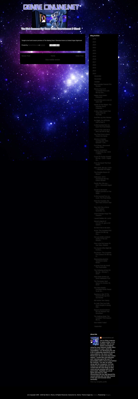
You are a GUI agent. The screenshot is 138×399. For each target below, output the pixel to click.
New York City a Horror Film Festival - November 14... (101, 209)
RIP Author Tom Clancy (101, 300)
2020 (94, 53)
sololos (95, 395)
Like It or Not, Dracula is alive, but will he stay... (102, 130)
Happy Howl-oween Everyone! (100, 96)
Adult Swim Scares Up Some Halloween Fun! (102, 277)
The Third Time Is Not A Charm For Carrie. (101, 135)
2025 (94, 39)
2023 (94, 45)
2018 (94, 59)
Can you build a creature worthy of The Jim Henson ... (102, 238)
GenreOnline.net (108, 338)
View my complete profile (98, 382)
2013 (94, 73)
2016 (94, 65)
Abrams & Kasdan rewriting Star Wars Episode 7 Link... (101, 140)
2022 (94, 47)
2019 (94, 56)
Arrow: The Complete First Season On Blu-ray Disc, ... (102, 232)
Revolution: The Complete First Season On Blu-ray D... (102, 254)
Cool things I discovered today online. (102, 146)
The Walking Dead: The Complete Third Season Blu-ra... (102, 318)
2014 (94, 71)
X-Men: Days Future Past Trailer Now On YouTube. (102, 113)
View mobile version (52, 60)
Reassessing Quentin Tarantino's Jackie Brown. (101, 261)
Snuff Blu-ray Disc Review (102, 117)
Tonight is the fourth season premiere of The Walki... (102, 191)
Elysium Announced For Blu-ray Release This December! (102, 311)
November (98, 79)
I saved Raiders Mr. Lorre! (102, 218)
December (98, 76)
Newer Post (26, 56)
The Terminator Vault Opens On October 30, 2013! (102, 283)
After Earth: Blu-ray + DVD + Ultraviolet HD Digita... (102, 168)
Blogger (108, 395)
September (98, 326)
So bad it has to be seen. (102, 228)
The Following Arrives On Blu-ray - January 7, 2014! (102, 272)
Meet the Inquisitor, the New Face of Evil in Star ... (102, 202)
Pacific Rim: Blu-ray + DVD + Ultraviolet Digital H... (103, 185)
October (97, 82)
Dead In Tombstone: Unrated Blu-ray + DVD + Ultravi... (102, 152)
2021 (94, 50)
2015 (94, 68)
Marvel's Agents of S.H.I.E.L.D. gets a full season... (102, 223)
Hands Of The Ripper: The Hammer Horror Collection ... (102, 106)
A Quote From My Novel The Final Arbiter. (102, 266)
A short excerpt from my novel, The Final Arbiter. (102, 197)
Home (53, 56)
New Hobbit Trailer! (100, 322)
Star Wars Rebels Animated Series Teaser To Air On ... (102, 289)
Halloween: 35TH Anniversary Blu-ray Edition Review (101, 178)
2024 (94, 42)
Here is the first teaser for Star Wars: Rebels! (102, 244)
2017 (94, 62)
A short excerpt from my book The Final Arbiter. (102, 126)
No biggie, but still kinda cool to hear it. (102, 121)
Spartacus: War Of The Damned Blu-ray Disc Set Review (102, 296)
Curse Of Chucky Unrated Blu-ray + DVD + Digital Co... (102, 158)
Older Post (80, 56)
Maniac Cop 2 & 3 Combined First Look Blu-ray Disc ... (101, 90)
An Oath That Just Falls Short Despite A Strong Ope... (102, 305)
